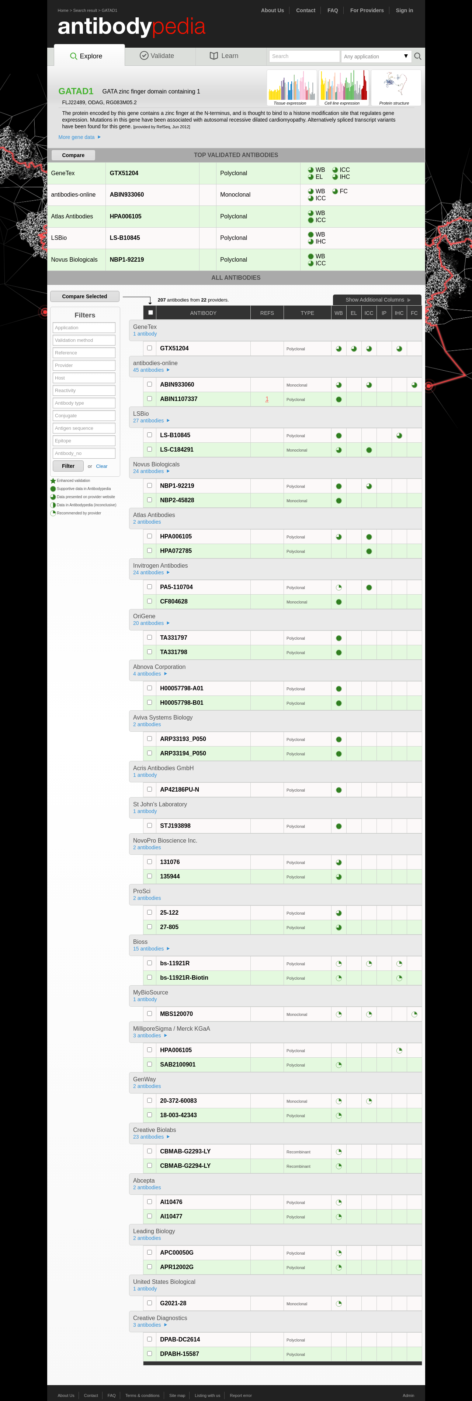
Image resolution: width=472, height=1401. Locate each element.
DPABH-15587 (179, 1354)
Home (63, 10)
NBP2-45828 (177, 500)
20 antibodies (148, 623)
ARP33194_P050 (183, 753)
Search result (85, 10)
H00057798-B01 (181, 703)
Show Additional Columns (375, 300)
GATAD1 (109, 10)
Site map (177, 1395)
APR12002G (177, 1267)
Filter (68, 466)
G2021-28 (173, 1303)
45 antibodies (148, 370)
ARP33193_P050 (183, 739)
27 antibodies (148, 421)
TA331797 (173, 638)
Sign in (404, 10)
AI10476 (171, 1202)
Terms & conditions (142, 1395)
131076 (170, 862)
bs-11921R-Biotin (184, 978)
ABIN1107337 (178, 399)
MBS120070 (176, 1014)
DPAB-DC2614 (180, 1339)
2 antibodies (147, 522)
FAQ (332, 10)
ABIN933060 (127, 194)
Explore (86, 56)
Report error (241, 1395)
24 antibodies (148, 471)
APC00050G (177, 1252)
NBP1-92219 (127, 259)
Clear (101, 466)
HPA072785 (176, 551)
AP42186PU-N (179, 789)
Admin (408, 1395)
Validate (157, 56)
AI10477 (171, 1216)
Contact (305, 10)
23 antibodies (148, 1137)
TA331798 (173, 652)
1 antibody (145, 334)
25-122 (169, 912)
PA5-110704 (176, 587)
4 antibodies (147, 674)
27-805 (169, 927)
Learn (224, 56)
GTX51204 (124, 173)
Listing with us (207, 1395)
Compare (73, 155)
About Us (272, 10)
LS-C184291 (177, 449)
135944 (170, 876)
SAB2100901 (177, 1064)
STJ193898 (175, 826)
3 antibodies (147, 1035)
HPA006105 (126, 216)
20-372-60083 (178, 1101)
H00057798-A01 (181, 688)
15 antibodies (148, 949)
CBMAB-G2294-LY (185, 1166)
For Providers (367, 10)
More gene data (77, 137)
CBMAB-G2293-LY (185, 1151)
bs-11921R (175, 963)
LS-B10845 (125, 238)
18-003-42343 (178, 1115)
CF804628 (174, 601)
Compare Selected (84, 296)
